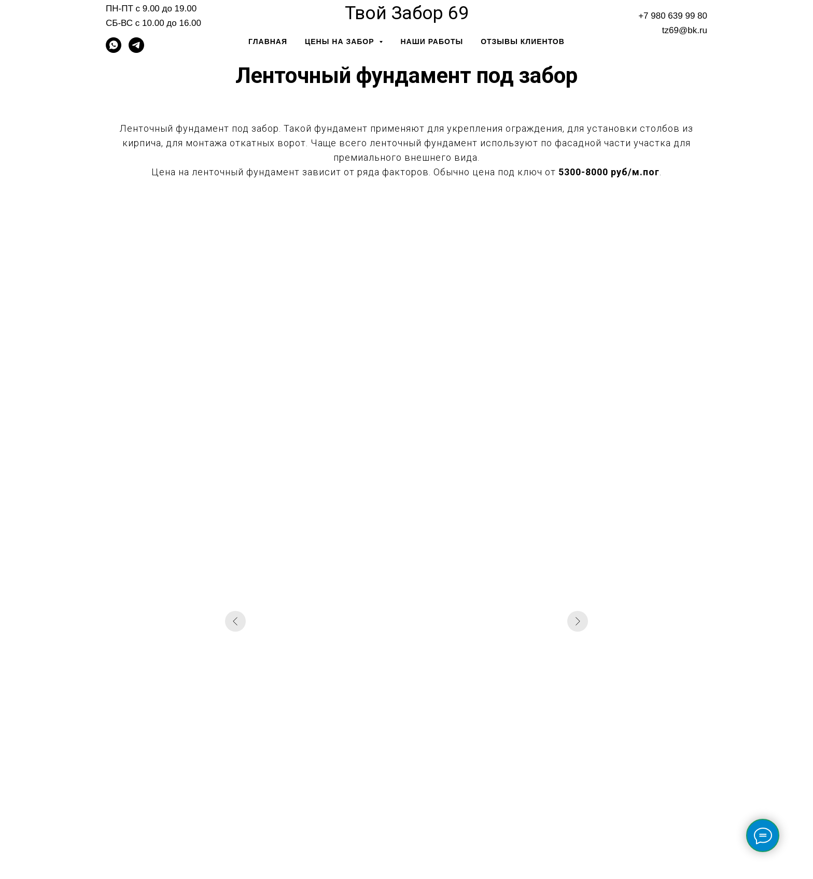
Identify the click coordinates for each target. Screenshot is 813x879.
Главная (267, 41)
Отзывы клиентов (523, 41)
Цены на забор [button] (340, 41)
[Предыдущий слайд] (235, 621)
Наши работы (431, 41)
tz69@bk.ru (684, 30)
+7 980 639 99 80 (672, 16)
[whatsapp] (113, 50)
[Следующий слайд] (577, 621)
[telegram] (136, 50)
